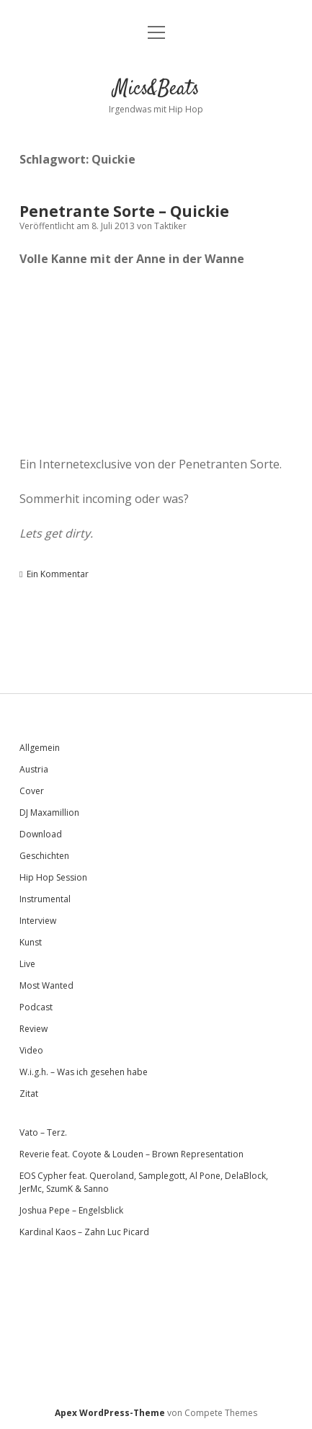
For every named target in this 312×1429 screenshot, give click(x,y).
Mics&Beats (156, 89)
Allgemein (39, 748)
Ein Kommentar (58, 574)
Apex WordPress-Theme (110, 1413)
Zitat (28, 1093)
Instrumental (45, 899)
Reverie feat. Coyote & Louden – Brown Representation (131, 1154)
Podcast (36, 1007)
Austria (33, 769)
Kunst (30, 942)
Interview (37, 920)
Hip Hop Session (53, 877)
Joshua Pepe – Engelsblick (71, 1210)
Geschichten (44, 856)
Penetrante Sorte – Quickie (124, 211)
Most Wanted (46, 985)
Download (40, 834)
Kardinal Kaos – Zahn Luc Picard (84, 1232)
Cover (31, 791)
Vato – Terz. (43, 1132)
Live (27, 964)
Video (31, 1050)
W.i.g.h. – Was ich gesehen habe (83, 1072)
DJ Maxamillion (49, 812)
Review (33, 1029)
